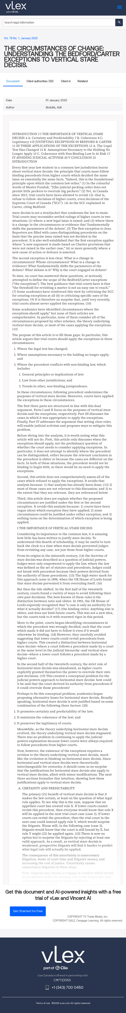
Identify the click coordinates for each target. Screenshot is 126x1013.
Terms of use (43, 1003)
